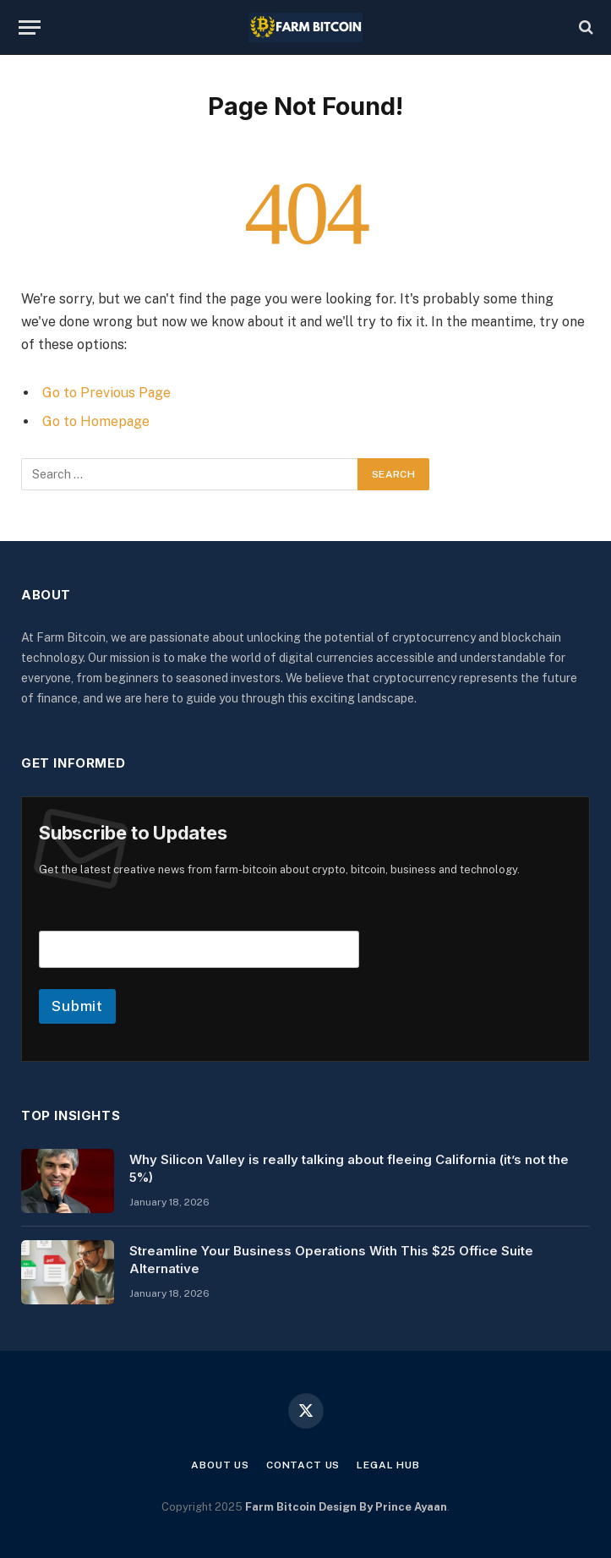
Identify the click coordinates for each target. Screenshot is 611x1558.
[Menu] (30, 27)
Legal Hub (388, 1465)
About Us (220, 1465)
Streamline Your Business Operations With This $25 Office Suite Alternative (331, 1259)
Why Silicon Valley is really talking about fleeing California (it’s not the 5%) (349, 1168)
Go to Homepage (96, 421)
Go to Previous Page (106, 393)
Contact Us (303, 1465)
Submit (77, 1006)
